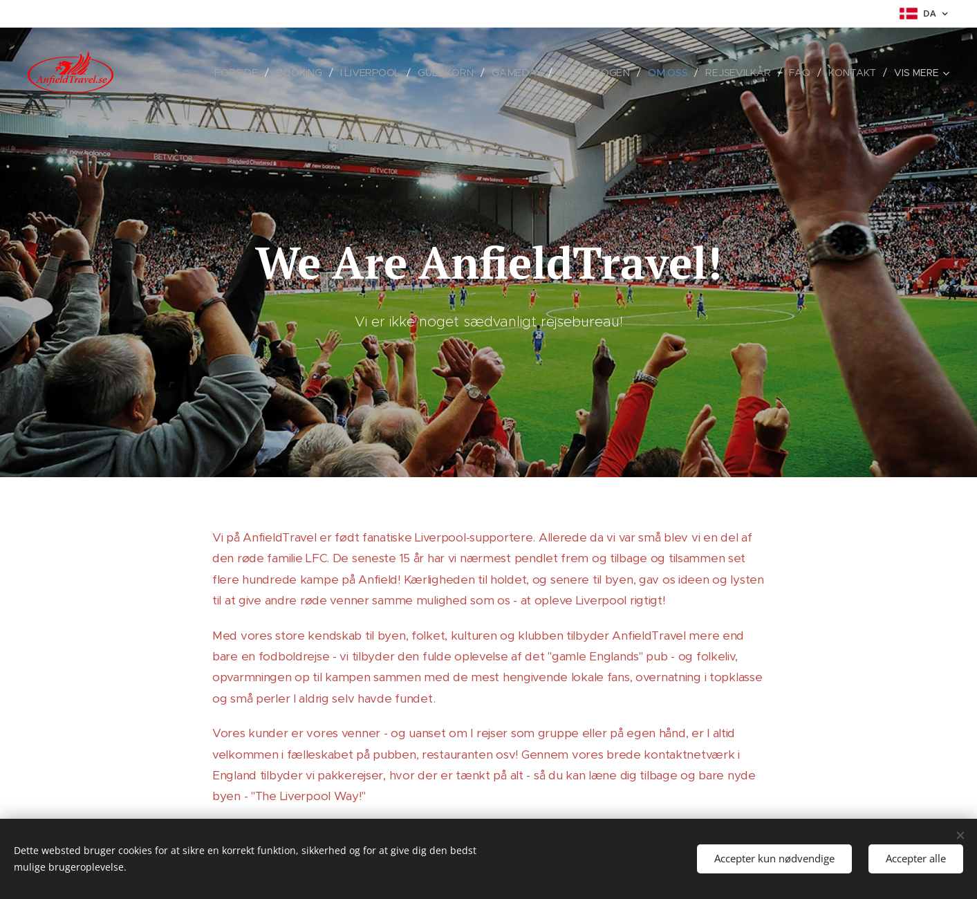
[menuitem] (245, 72)
